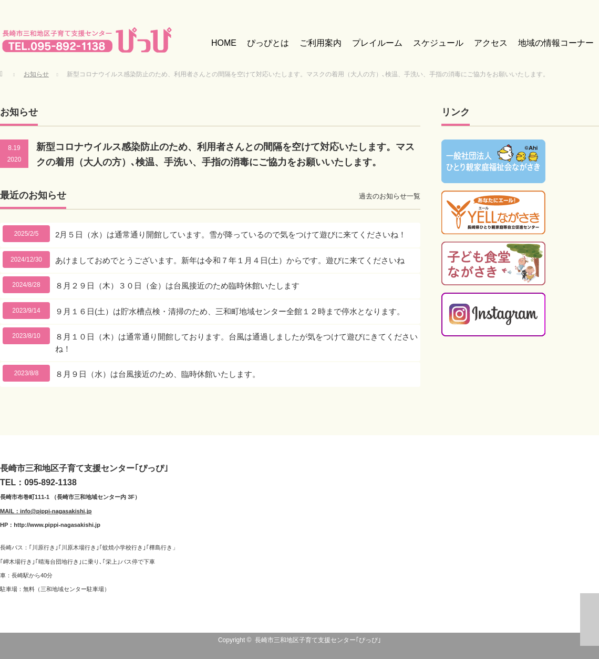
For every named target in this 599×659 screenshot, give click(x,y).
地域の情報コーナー (556, 42)
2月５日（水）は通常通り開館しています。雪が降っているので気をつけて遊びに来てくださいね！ (230, 234)
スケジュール (438, 42)
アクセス (491, 42)
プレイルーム (377, 42)
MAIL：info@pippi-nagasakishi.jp (46, 511)
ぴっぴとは (268, 42)
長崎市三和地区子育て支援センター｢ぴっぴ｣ (318, 640)
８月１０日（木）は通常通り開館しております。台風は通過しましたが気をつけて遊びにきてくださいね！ (236, 342)
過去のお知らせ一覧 (389, 196)
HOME (223, 42)
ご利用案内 (321, 42)
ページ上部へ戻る (589, 619)
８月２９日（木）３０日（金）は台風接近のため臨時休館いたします (177, 285)
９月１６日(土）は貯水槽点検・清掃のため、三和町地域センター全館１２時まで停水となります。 (230, 311)
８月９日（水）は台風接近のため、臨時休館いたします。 (157, 374)
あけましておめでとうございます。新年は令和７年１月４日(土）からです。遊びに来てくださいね (230, 260)
